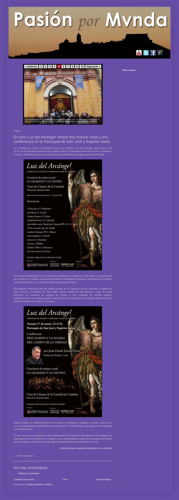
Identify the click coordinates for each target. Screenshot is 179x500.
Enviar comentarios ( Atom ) (39, 484)
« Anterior (31, 66)
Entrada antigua (103, 479)
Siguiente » (93, 66)
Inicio (65, 479)
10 (82, 66)
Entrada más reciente (24, 479)
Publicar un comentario (28, 473)
